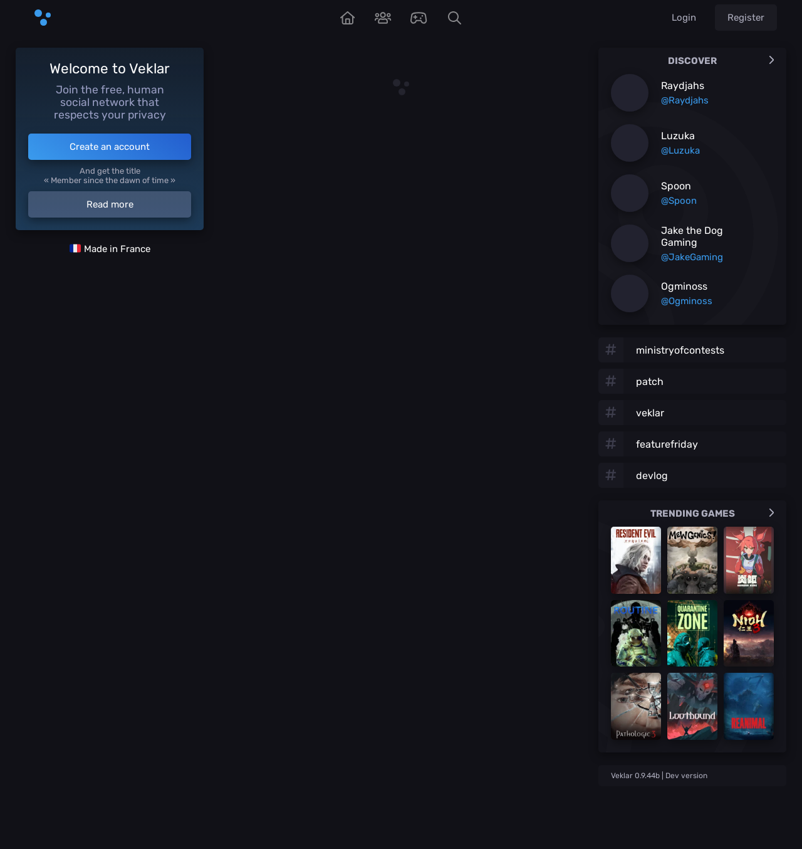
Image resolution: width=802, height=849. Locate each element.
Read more (109, 204)
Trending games (712, 513)
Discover (721, 60)
